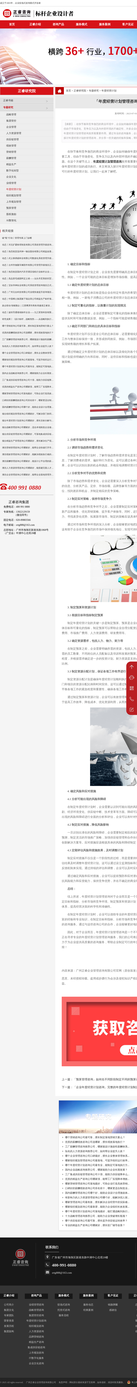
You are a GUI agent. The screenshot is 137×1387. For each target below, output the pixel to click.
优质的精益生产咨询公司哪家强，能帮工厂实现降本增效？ (28, 387)
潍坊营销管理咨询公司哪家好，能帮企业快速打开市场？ (28, 447)
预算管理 (11, 208)
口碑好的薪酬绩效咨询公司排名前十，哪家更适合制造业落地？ (28, 400)
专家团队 (9, 1315)
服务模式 (81, 24)
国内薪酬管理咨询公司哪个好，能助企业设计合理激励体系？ (28, 407)
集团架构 (9, 1331)
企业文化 (11, 176)
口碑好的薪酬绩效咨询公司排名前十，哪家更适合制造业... (97, 1188)
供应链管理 (12, 139)
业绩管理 (11, 183)
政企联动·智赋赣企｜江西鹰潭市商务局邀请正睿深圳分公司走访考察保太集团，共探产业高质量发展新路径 (28, 305)
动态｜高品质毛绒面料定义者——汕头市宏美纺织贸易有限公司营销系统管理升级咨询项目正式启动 (28, 278)
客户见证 (113, 1295)
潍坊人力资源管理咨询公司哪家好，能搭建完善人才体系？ (28, 468)
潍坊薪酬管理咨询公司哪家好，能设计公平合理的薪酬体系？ (28, 461)
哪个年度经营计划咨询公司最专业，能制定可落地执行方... (97, 1165)
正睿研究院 (80, 90)
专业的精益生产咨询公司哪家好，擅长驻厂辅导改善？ (95, 1225)
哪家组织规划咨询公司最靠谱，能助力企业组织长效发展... (97, 1206)
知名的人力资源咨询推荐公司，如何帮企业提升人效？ (28, 346)
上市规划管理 (13, 201)
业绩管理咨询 (36, 1304)
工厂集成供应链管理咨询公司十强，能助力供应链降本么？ (28, 380)
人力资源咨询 (36, 1331)
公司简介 (9, 1304)
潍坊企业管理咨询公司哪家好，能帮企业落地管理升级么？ (28, 474)
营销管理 (11, 152)
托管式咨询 (63, 1310)
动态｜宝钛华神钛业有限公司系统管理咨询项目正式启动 (28, 285)
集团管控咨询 (36, 1315)
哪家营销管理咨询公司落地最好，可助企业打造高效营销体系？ (28, 393)
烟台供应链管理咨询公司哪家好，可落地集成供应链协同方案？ (28, 434)
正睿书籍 (27, 102)
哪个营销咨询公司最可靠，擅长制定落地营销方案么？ (28, 326)
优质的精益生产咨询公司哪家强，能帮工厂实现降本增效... (97, 1179)
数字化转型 (12, 170)
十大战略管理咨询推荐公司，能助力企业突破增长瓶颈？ (96, 1216)
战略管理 (11, 114)
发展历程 (9, 1326)
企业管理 (11, 127)
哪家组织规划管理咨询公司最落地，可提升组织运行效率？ (28, 359)
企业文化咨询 (36, 1363)
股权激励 (11, 214)
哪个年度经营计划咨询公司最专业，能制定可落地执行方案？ (28, 366)
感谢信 (113, 1310)
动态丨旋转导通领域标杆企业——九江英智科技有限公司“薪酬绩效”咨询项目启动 (28, 312)
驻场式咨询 (63, 1304)
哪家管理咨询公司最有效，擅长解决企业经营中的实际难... (97, 1202)
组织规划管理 (13, 195)
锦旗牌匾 (113, 1304)
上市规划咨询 (36, 1352)
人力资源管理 (13, 133)
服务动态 (88, 1304)
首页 (68, 90)
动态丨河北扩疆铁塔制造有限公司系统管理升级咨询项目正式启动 (28, 244)
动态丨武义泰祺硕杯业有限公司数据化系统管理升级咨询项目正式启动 (28, 258)
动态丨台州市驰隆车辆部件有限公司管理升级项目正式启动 (28, 265)
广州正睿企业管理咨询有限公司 (41, 1382)
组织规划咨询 (36, 1326)
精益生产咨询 (36, 1342)
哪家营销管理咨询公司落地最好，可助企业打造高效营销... (97, 1183)
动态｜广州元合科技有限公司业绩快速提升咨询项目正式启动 (28, 292)
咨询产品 (58, 24)
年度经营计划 (13, 189)
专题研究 (27, 109)
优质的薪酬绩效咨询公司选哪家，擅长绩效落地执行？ (28, 332)
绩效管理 (11, 145)
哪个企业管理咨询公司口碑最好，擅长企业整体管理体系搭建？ (28, 353)
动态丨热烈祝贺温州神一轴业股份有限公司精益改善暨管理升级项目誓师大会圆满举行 (28, 251)
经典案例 (88, 1310)
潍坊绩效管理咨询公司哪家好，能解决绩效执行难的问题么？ (28, 454)
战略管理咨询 (36, 1310)
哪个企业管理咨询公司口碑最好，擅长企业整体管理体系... (97, 1156)
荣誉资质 (9, 1320)
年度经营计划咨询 (36, 1320)
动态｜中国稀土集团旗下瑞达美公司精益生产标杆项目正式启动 (28, 299)
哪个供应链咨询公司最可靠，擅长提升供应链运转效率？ (96, 1220)
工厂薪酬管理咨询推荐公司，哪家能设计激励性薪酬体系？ (28, 339)
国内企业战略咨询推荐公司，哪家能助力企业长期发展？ (28, 373)
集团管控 (11, 120)
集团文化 (9, 1310)
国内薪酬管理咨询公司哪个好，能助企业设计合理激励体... (97, 1193)
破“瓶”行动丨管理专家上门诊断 (17, 238)
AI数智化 (11, 220)
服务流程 (64, 1315)
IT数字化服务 (36, 1358)
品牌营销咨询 (36, 1336)
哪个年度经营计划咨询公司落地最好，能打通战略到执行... (97, 1211)
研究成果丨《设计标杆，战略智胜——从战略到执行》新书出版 (28, 319)
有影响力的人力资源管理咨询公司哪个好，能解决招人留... (97, 1197)
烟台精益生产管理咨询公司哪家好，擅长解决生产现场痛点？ (28, 441)
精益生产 (11, 164)
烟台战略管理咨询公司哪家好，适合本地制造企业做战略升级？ (28, 427)
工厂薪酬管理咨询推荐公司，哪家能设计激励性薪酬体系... (97, 1146)
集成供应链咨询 (36, 1347)
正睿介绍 (9, 1295)
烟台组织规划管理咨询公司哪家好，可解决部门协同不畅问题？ (28, 414)
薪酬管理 (11, 158)
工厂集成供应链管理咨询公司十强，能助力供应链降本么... (97, 1174)
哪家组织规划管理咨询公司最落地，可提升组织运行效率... (97, 1160)
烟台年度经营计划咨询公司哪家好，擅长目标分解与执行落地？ (28, 420)
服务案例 (104, 24)
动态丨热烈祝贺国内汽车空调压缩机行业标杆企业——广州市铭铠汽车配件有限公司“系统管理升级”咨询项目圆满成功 (28, 272)
